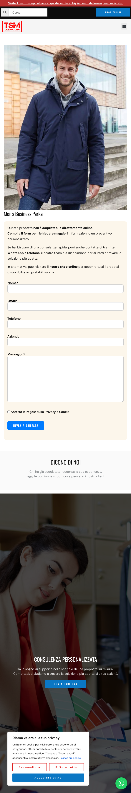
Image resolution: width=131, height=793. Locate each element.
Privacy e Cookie (57, 412)
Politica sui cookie (70, 758)
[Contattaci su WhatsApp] (121, 783)
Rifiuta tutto (66, 767)
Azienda (65, 339)
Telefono (65, 321)
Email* (65, 303)
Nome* (65, 286)
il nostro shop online (62, 267)
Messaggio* (65, 378)
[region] (48, 759)
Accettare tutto (48, 777)
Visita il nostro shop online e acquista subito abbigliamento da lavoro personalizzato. (65, 3)
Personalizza (29, 767)
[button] (124, 26)
